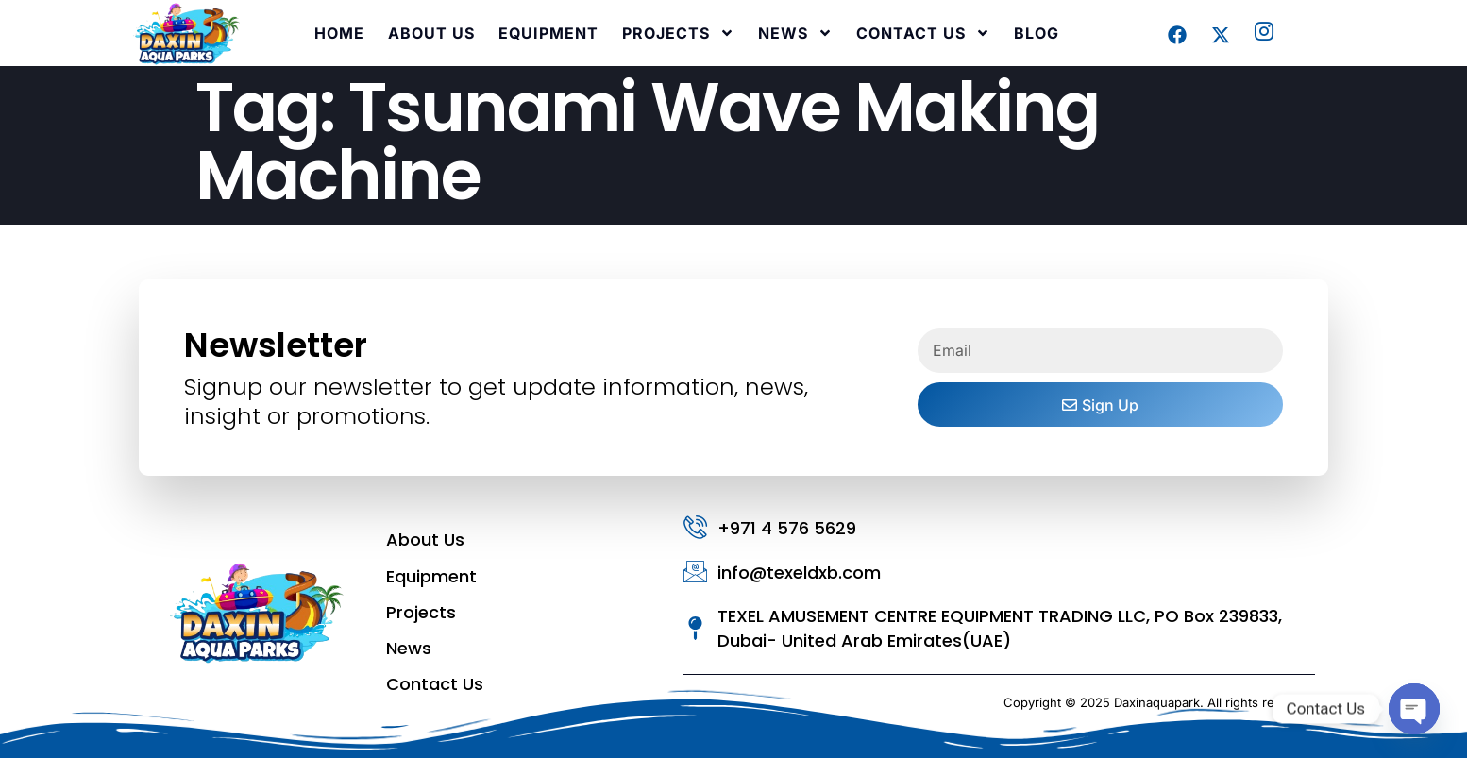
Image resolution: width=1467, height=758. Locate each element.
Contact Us (923, 33)
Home (339, 33)
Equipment (548, 33)
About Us (431, 33)
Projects (678, 33)
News (795, 33)
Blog (1036, 33)
